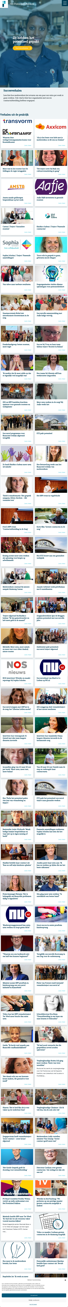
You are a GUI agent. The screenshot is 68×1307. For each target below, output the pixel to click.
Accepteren (34, 1295)
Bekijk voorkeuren (34, 1300)
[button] (65, 1280)
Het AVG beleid (33, 1304)
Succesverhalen (22, 48)
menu (65, 3)
